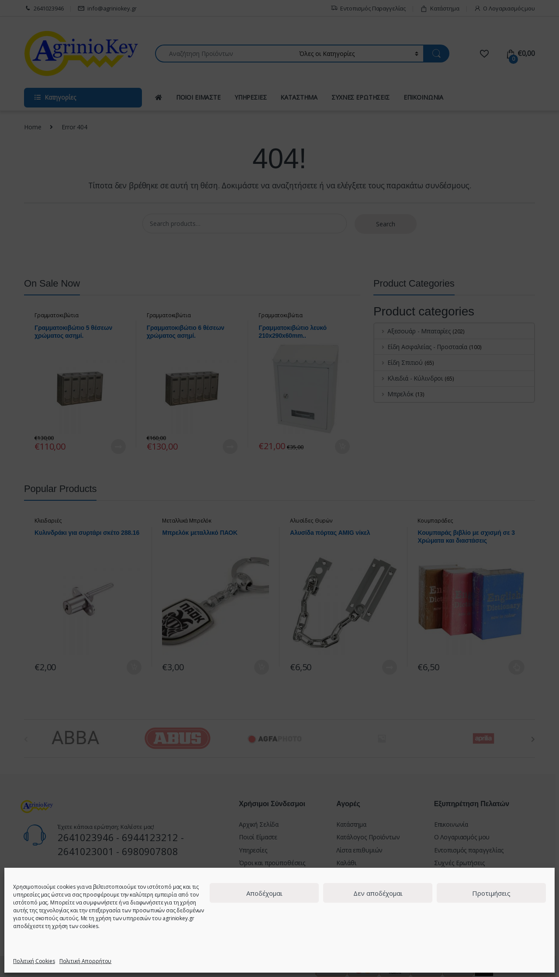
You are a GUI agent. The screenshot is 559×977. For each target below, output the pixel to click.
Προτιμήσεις (491, 893)
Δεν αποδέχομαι (378, 893)
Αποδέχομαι (264, 893)
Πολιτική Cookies (34, 961)
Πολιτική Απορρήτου (85, 961)
